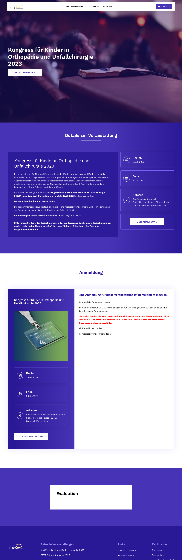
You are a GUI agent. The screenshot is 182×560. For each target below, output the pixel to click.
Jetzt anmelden (25, 72)
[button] (164, 6)
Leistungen (93, 6)
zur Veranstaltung (31, 437)
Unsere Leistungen (127, 550)
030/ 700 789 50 (73, 215)
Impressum (157, 550)
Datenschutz (158, 555)
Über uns (107, 6)
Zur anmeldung (147, 222)
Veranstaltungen (75, 6)
